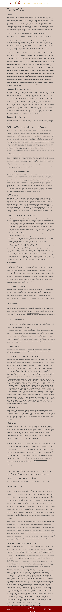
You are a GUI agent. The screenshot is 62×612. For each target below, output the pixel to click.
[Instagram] (30, 611)
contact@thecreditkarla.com (14, 191)
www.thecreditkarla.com (33, 108)
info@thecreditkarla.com (33, 608)
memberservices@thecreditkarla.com (41, 141)
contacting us (46, 435)
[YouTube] (34, 611)
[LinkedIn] (32, 611)
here (32, 45)
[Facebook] (28, 611)
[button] (10, 3)
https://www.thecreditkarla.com (40, 460)
